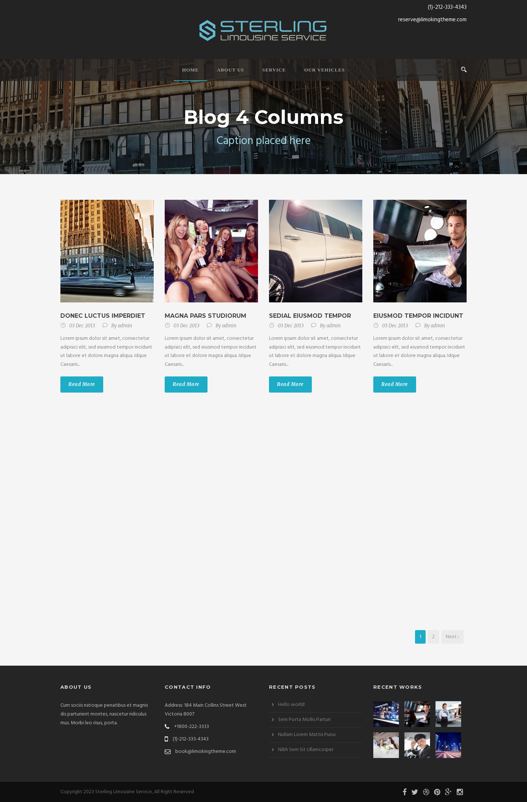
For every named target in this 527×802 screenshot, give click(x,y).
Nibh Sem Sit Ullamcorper (305, 750)
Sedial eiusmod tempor (310, 315)
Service (274, 70)
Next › (452, 637)
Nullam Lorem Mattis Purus (307, 735)
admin (125, 326)
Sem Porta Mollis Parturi (304, 719)
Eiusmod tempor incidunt (418, 315)
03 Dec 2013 (82, 326)
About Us (230, 70)
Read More (81, 384)
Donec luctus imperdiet (102, 315)
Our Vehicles (324, 70)
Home (190, 70)
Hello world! (291, 704)
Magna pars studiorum (205, 315)
